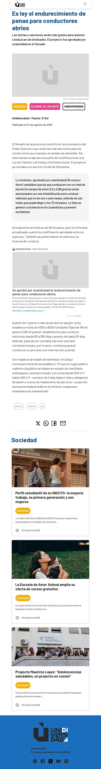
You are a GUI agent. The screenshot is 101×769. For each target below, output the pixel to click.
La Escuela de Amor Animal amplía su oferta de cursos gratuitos (45, 586)
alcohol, (19, 406)
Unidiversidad (73, 106)
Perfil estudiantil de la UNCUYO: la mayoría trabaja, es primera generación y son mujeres (49, 497)
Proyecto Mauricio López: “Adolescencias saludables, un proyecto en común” (48, 674)
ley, (42, 406)
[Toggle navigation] (85, 3)
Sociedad (19, 106)
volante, (32, 406)
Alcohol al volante (45, 106)
